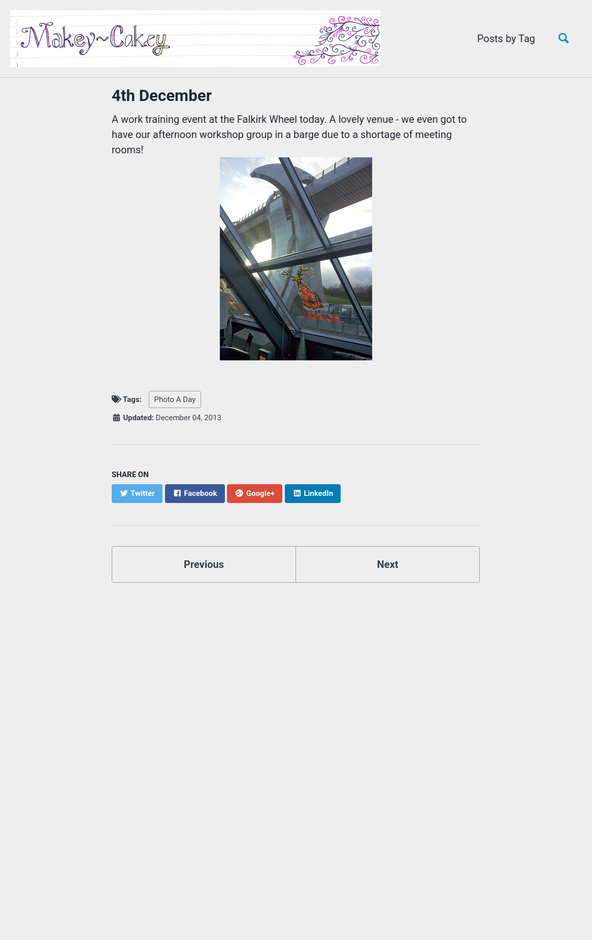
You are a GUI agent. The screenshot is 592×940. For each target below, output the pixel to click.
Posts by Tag (506, 38)
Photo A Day (175, 399)
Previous (204, 564)
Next (388, 564)
